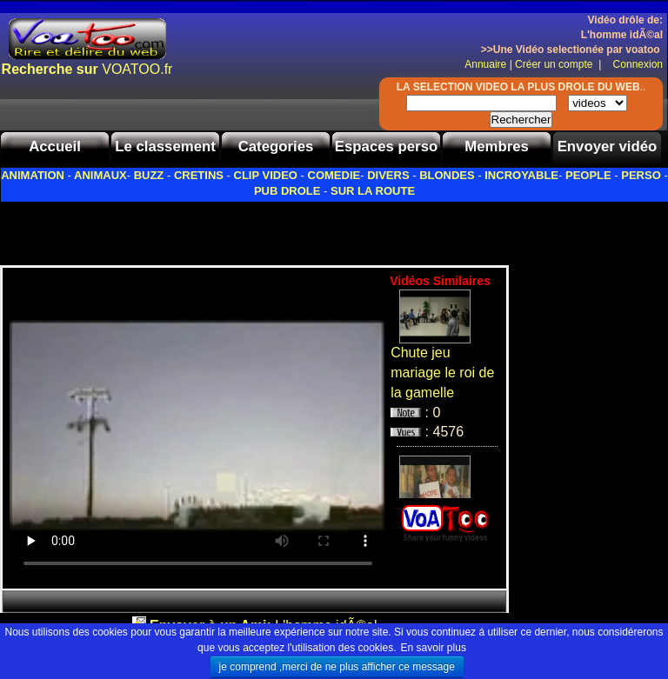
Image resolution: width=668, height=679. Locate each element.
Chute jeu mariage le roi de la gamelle (442, 372)
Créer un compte (555, 64)
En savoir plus (433, 648)
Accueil (55, 146)
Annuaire (485, 64)
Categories (276, 146)
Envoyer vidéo (608, 146)
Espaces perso (386, 146)
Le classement (165, 146)
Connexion (634, 64)
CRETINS (199, 175)
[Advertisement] (203, 229)
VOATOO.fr (87, 69)
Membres (496, 146)
